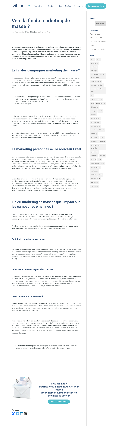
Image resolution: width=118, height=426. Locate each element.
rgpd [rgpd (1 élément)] (92, 152)
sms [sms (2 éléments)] (102, 163)
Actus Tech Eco (96, 38)
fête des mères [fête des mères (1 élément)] (95, 126)
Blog (60, 6)
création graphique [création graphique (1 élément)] (96, 99)
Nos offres (38, 6)
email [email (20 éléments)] (100, 111)
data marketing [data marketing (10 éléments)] (100, 103)
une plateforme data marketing (57, 330)
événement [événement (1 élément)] (94, 186)
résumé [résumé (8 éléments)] (93, 159)
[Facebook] (13, 413)
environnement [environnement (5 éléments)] (95, 118)
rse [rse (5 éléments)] (97, 152)
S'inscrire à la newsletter (58, 402)
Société (50, 6)
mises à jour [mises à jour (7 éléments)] (94, 137)
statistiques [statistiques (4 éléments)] (94, 171)
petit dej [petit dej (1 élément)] (102, 141)
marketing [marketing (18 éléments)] (94, 134)
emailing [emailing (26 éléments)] (93, 115)
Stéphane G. (19, 32)
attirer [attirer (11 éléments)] (98, 59)
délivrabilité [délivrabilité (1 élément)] (94, 107)
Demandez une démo (96, 6)
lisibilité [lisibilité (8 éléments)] (101, 130)
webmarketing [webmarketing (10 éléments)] (95, 178)
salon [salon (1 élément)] (99, 159)
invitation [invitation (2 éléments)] (94, 130)
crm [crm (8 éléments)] (92, 95)
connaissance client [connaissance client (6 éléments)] (97, 85)
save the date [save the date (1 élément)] (95, 163)
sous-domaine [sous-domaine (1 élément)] (95, 167)
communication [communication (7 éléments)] (96, 81)
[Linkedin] (21, 413)
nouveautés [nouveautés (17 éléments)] (94, 141)
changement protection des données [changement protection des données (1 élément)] (98, 76)
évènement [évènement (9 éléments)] (94, 182)
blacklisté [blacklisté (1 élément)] (94, 67)
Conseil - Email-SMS (42, 32)
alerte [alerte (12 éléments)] (92, 59)
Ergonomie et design (97, 49)
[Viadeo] (25, 413)
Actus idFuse (95, 34)
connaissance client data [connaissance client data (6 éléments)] (97, 90)
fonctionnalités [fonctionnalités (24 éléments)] (95, 122)
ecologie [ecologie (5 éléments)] (93, 111)
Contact (68, 6)
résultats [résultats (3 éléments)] (102, 156)
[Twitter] (17, 413)
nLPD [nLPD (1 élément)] (102, 137)
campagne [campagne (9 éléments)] (94, 71)
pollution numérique (30, 116)
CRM (92, 45)
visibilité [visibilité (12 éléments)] (93, 175)
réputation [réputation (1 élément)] (94, 156)
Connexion (78, 6)
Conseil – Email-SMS (98, 42)
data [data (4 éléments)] (92, 103)
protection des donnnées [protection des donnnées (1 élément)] (95, 146)
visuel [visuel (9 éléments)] (100, 175)
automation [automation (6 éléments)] (94, 63)
